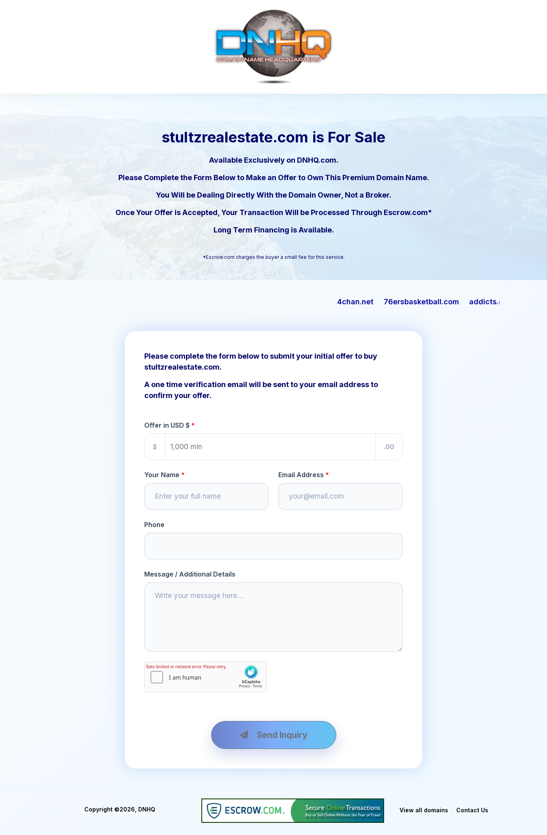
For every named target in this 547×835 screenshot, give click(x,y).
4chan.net (373, 301)
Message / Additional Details (189, 574)
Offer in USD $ (167, 425)
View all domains (424, 810)
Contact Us (472, 810)
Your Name (161, 475)
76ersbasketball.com (439, 301)
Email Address (301, 475)
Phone (154, 525)
